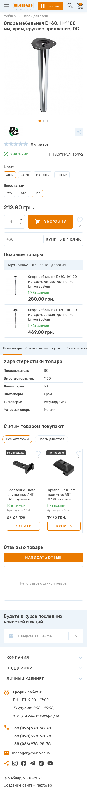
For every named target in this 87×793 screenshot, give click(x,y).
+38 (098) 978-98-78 (31, 736)
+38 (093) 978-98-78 (31, 728)
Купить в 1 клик (63, 239)
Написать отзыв (43, 557)
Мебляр (10, 16)
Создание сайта (18, 785)
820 (23, 193)
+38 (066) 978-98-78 (31, 744)
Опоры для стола (36, 16)
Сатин (25, 174)
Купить (23, 526)
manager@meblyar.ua (31, 753)
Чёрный (62, 174)
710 (9, 193)
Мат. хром (42, 174)
